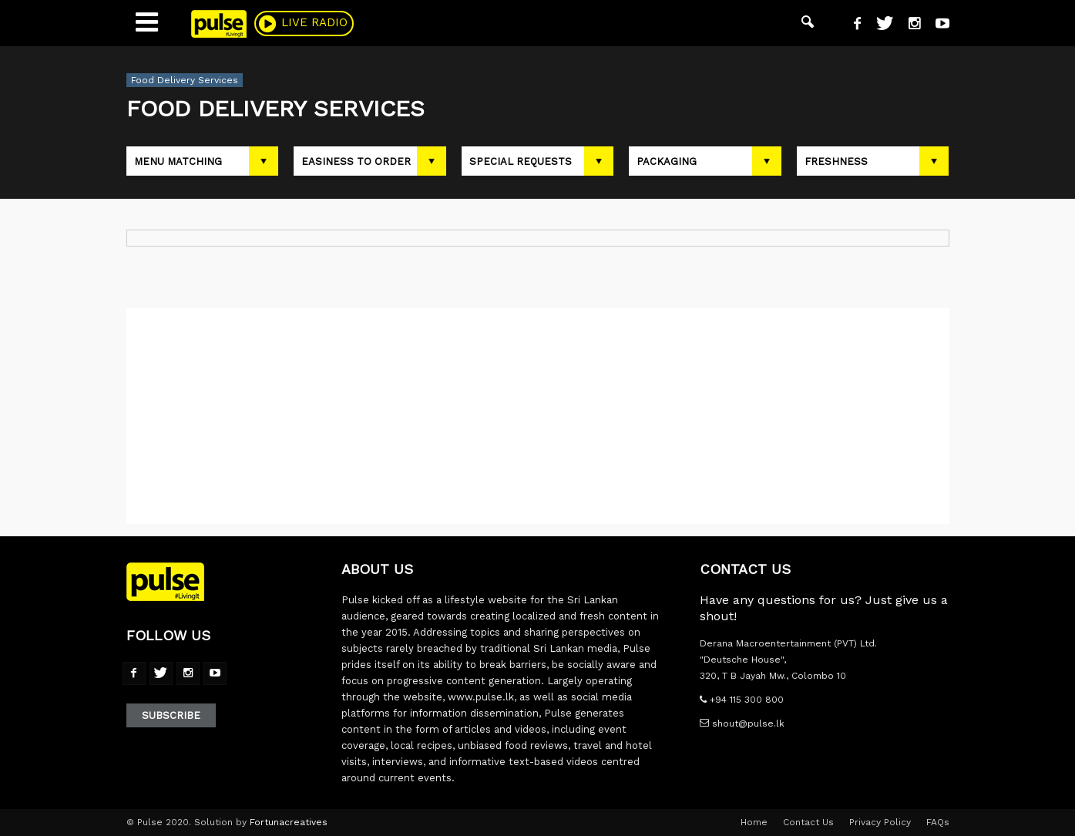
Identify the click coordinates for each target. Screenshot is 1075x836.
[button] (807, 23)
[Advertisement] (537, 416)
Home (754, 822)
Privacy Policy (880, 822)
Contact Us (808, 822)
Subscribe (171, 715)
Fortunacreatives (289, 822)
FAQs (937, 822)
